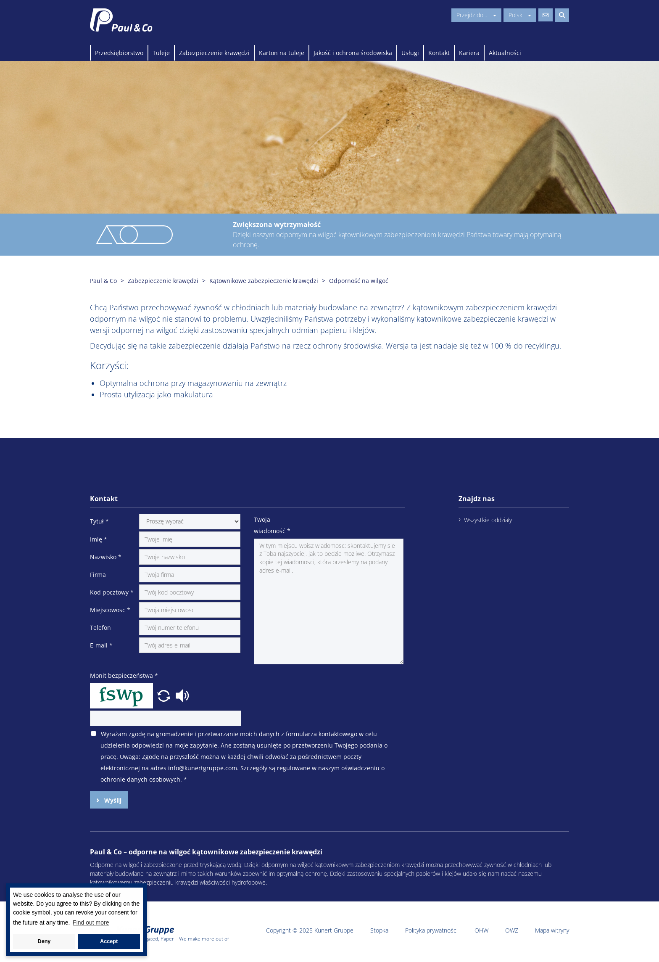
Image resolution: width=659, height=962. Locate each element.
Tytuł (99, 521)
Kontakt (439, 53)
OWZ (511, 930)
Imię (98, 539)
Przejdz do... (476, 15)
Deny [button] (44, 941)
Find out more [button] (91, 922)
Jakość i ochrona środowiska (353, 53)
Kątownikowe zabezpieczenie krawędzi (263, 281)
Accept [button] (109, 941)
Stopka (379, 930)
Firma (98, 575)
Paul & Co (103, 281)
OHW (481, 930)
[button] (164, 695)
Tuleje (161, 53)
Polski (520, 15)
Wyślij (112, 800)
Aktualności (505, 53)
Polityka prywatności (431, 930)
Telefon (100, 628)
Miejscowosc (110, 610)
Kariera (469, 53)
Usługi (410, 53)
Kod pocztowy (112, 592)
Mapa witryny (552, 930)
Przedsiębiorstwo (119, 53)
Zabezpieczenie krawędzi (214, 53)
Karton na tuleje (281, 53)
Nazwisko (105, 557)
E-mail (101, 645)
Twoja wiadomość (272, 525)
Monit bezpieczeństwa (124, 675)
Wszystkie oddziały (488, 520)
